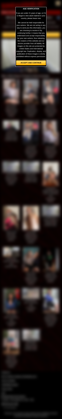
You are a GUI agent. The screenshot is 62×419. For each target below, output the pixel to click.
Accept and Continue (31, 63)
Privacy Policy (7, 389)
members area (49, 22)
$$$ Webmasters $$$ (10, 404)
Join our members (8, 381)
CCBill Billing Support (10, 385)
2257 (3, 393)
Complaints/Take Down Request (13, 396)
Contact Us (6, 372)
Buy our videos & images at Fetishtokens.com (19, 376)
